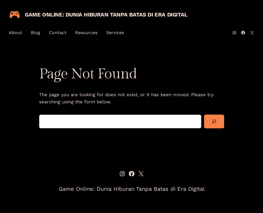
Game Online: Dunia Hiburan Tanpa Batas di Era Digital (106, 14)
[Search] (214, 121)
